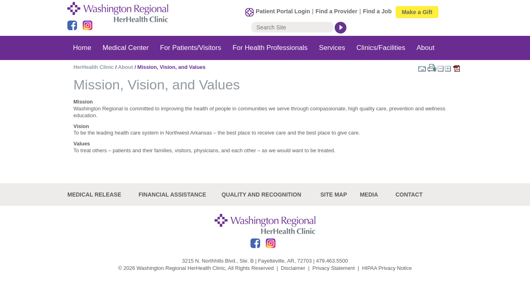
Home (82, 48)
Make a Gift (417, 12)
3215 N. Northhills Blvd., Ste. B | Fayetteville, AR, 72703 (247, 261)
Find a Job (377, 11)
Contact (408, 194)
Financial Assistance (172, 194)
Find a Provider (336, 11)
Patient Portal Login (283, 11)
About (425, 48)
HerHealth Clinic (93, 67)
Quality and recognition (261, 194)
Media (369, 194)
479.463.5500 (332, 261)
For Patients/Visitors (190, 48)
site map (333, 194)
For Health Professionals (269, 48)
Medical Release (94, 194)
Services (332, 48)
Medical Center (125, 48)
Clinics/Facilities (381, 48)
